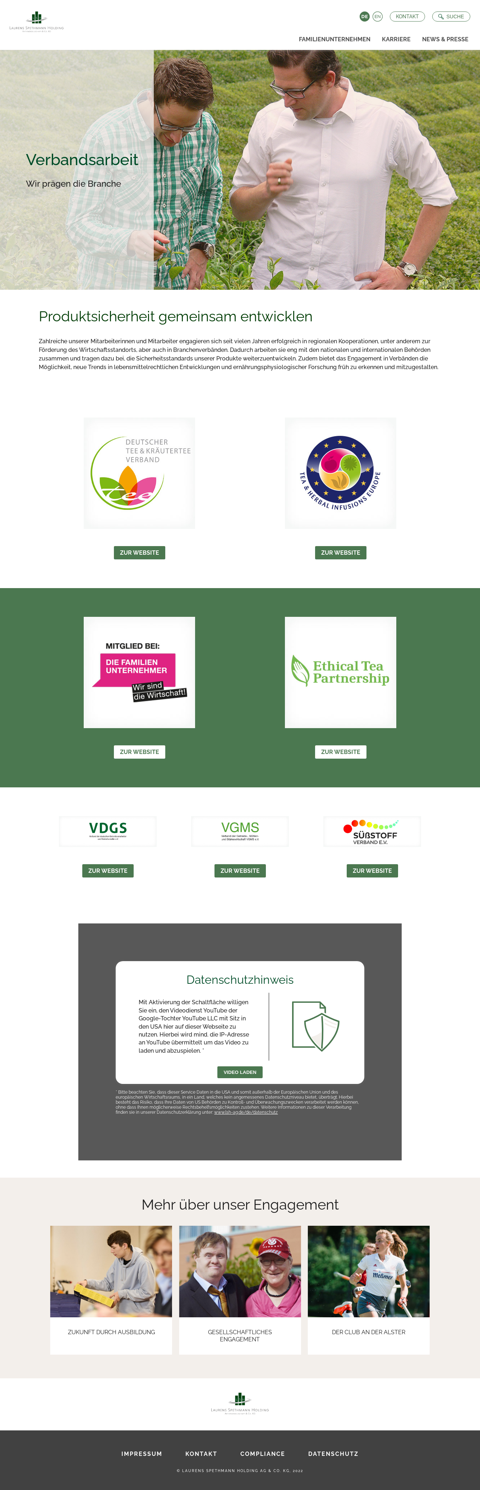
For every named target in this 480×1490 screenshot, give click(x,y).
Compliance (262, 1454)
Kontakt (405, 16)
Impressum (141, 1454)
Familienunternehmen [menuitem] (334, 39)
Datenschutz (333, 1454)
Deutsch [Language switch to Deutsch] (363, 16)
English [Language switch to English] (376, 16)
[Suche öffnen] (449, 16)
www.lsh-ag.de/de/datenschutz (246, 1112)
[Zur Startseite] (35, 19)
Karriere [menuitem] (396, 39)
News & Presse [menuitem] (445, 39)
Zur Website (139, 552)
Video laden (239, 1072)
